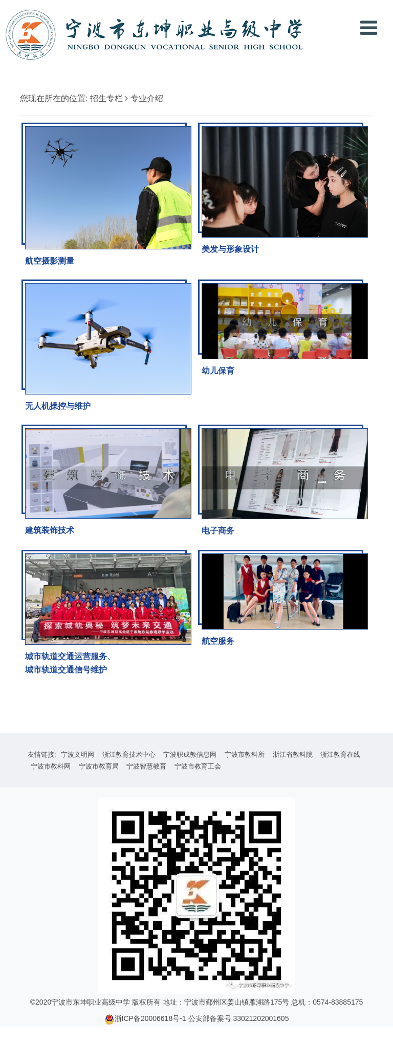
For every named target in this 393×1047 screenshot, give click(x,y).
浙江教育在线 (340, 754)
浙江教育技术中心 (129, 754)
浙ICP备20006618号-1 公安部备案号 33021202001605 (202, 1018)
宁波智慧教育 (146, 766)
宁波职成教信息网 (189, 754)
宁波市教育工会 (197, 766)
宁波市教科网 (51, 766)
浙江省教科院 (293, 754)
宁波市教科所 (245, 754)
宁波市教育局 (99, 766)
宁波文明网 (77, 754)
